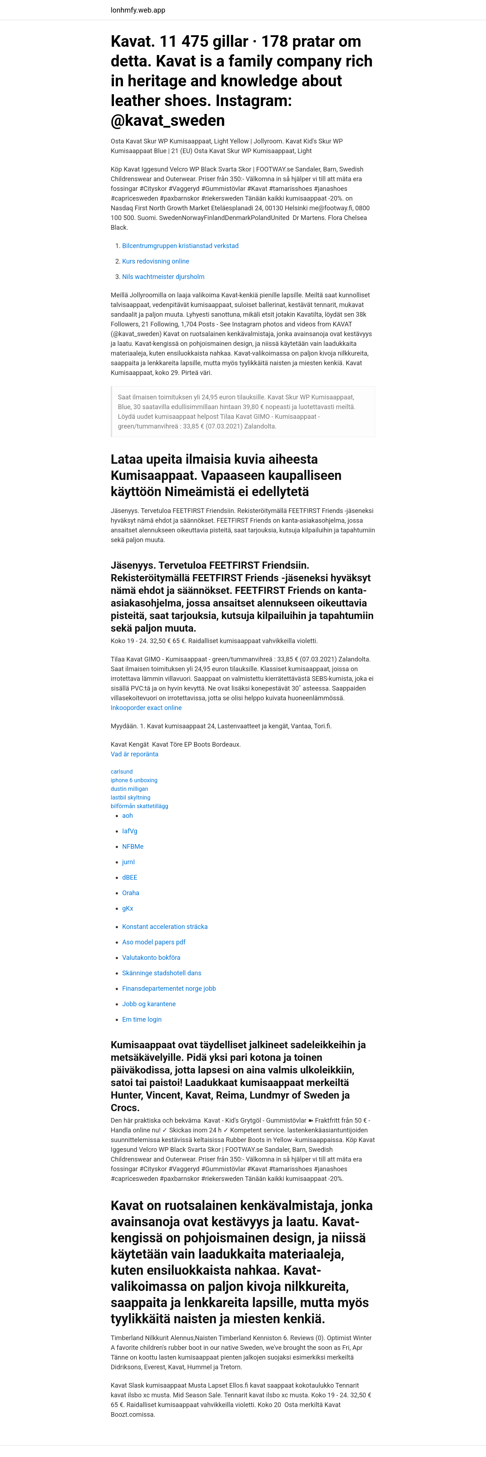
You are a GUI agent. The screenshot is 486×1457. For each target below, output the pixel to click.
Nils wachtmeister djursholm (163, 276)
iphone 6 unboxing (134, 780)
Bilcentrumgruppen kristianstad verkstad (180, 245)
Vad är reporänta (135, 754)
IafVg (129, 831)
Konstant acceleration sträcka (165, 926)
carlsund (122, 771)
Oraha (130, 893)
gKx (127, 908)
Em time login (142, 1019)
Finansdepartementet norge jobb (169, 988)
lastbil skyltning (130, 797)
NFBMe (132, 846)
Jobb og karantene (149, 1004)
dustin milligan (129, 788)
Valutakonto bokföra (151, 957)
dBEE (129, 877)
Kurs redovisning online (155, 261)
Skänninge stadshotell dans (161, 973)
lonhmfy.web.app (138, 10)
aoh (127, 815)
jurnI (128, 862)
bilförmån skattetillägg (139, 806)
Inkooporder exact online (146, 707)
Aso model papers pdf (153, 942)
